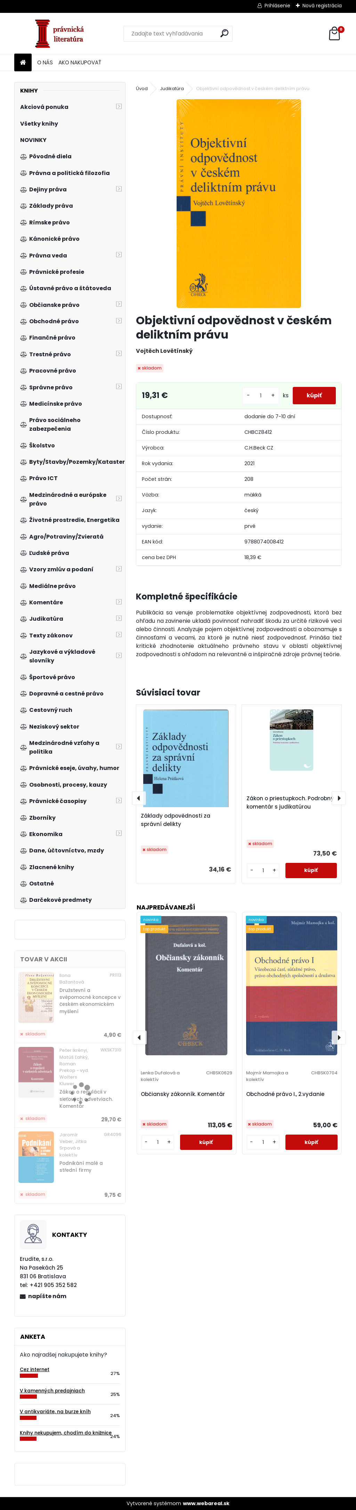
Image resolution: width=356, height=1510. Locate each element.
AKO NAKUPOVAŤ (79, 62)
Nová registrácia (322, 5)
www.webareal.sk (206, 1503)
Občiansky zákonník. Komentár (183, 1094)
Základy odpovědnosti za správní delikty (175, 820)
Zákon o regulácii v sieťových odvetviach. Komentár (86, 1099)
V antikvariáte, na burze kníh (55, 1411)
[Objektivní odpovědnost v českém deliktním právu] (239, 203)
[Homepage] (23, 63)
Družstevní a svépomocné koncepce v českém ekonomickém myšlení (90, 1001)
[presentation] (139, 798)
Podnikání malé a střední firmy (81, 1167)
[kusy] (260, 396)
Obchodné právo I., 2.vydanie (285, 1094)
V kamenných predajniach (52, 1391)
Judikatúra (172, 88)
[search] (224, 33)
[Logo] (62, 33)
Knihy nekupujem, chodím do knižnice (66, 1433)
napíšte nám (47, 1296)
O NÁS (45, 62)
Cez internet (34, 1369)
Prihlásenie (277, 5)
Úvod (142, 88)
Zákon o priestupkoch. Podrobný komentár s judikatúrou (290, 802)
